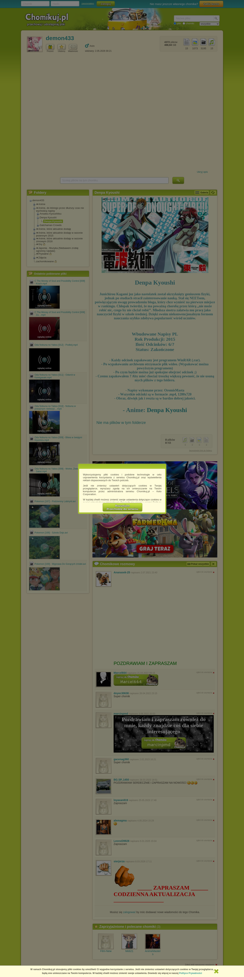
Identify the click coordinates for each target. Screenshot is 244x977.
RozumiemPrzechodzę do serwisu (122, 507)
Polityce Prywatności (190, 973)
